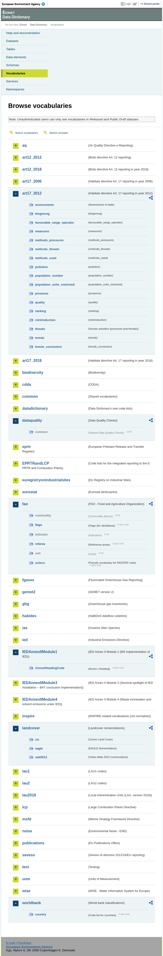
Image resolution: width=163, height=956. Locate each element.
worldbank (31, 903)
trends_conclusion (48, 346)
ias (24, 628)
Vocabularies (15, 73)
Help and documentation (23, 33)
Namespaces (15, 89)
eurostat (29, 492)
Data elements (16, 57)
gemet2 (28, 592)
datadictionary (35, 408)
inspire (28, 716)
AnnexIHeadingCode (49, 668)
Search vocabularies (26, 132)
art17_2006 (32, 181)
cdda (26, 384)
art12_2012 (32, 157)
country (40, 914)
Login (128, 3)
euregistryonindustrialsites (46, 480)
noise (27, 831)
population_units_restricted (55, 284)
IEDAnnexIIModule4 (39, 699)
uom (26, 879)
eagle (39, 748)
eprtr (26, 447)
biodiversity (32, 373)
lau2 (26, 783)
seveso (28, 855)
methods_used (45, 258)
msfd (26, 819)
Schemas (12, 65)
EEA (25, 4)
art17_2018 (32, 361)
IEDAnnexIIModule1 (39, 652)
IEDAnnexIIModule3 (39, 683)
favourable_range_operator (54, 222)
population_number (49, 275)
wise (26, 891)
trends (39, 338)
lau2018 (29, 795)
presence (41, 293)
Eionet (23, 24)
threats (40, 329)
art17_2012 (32, 193)
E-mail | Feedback (18, 943)
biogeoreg (42, 213)
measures (42, 231)
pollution (41, 267)
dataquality (32, 420)
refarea (40, 544)
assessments (44, 204)
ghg (25, 604)
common (30, 396)
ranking (40, 311)
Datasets (12, 41)
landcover (31, 728)
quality (40, 302)
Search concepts (58, 132)
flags (38, 525)
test (25, 867)
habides (29, 616)
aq (24, 145)
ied (25, 640)
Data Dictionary (38, 24)
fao (25, 504)
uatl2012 (41, 757)
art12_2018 (32, 169)
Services (12, 81)
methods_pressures (49, 240)
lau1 (26, 771)
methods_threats (47, 249)
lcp (25, 807)
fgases (28, 580)
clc (37, 739)
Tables (10, 49)
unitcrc (40, 563)
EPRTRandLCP (35, 463)
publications (33, 843)
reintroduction (45, 320)
